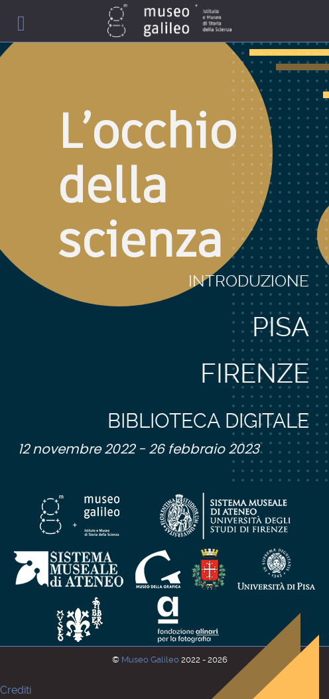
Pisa (280, 276)
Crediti (15, 690)
